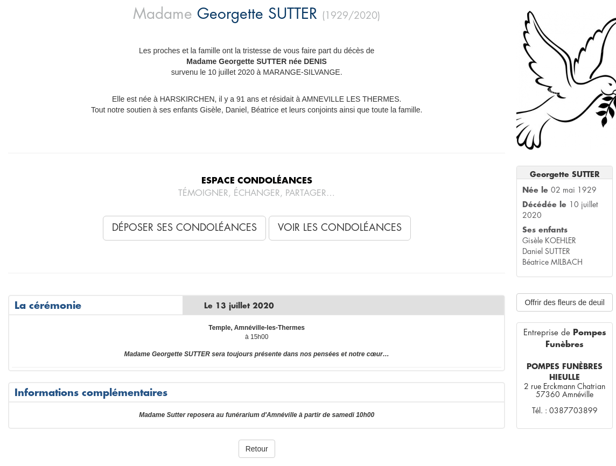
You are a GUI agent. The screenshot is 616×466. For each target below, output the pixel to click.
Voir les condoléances (340, 227)
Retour (257, 448)
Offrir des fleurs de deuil (564, 302)
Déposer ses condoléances (184, 227)
